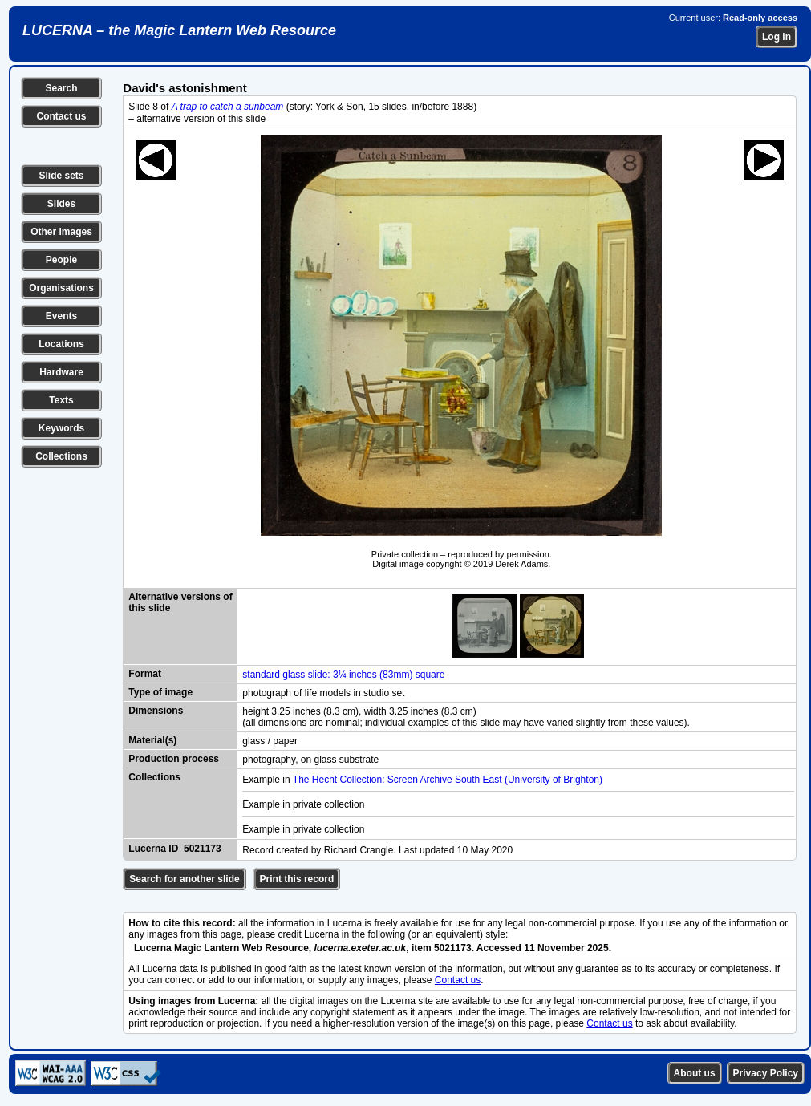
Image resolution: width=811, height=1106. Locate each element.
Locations (61, 344)
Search (61, 88)
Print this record (297, 879)
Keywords (61, 428)
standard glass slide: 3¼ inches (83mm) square (343, 674)
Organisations (61, 288)
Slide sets (61, 175)
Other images (61, 231)
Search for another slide (184, 879)
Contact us (61, 116)
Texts (61, 400)
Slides (61, 203)
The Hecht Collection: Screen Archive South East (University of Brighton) (447, 779)
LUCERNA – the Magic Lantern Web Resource (179, 30)
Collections (61, 456)
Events (61, 316)
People (61, 259)
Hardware (61, 372)
